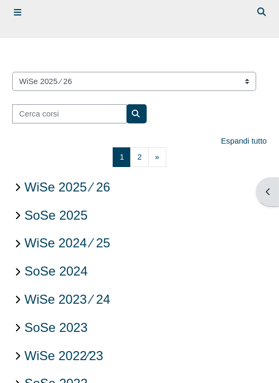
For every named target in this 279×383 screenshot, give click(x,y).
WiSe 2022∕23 (63, 355)
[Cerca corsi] (69, 113)
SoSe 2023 (56, 327)
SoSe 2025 (56, 215)
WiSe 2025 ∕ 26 (67, 187)
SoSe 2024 (56, 271)
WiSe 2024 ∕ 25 (67, 243)
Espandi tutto (244, 141)
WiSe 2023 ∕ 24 (67, 299)
